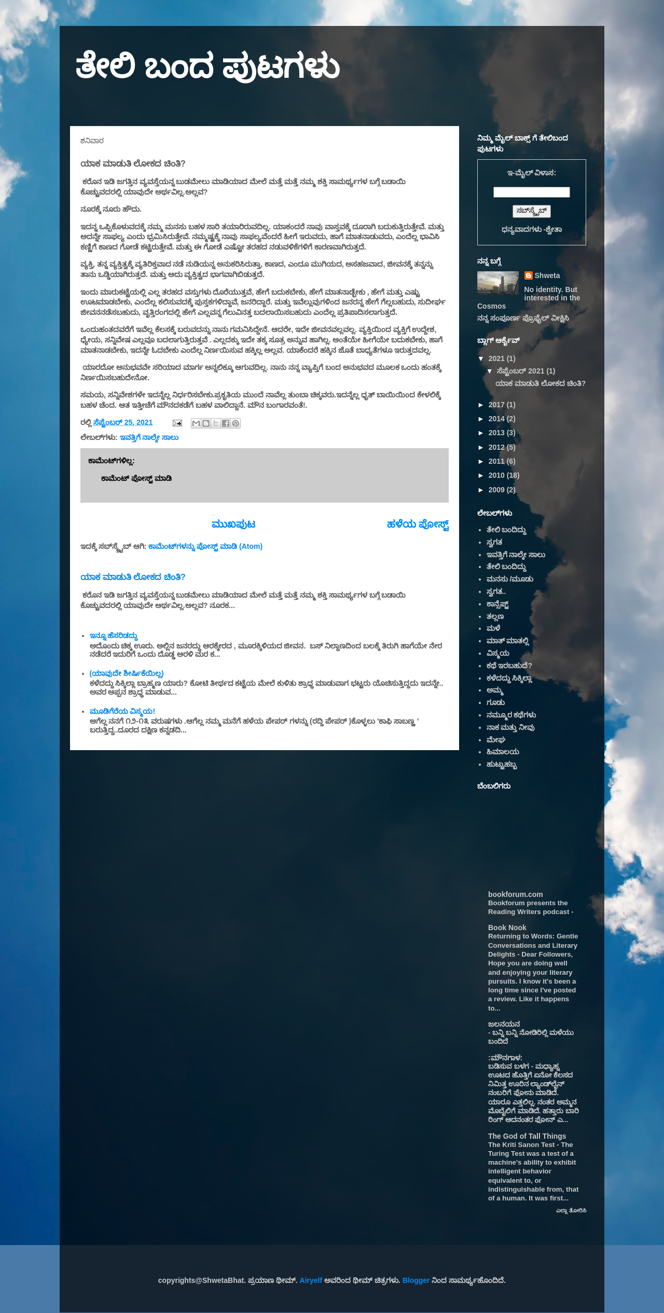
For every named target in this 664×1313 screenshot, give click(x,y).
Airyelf (311, 1280)
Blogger (416, 1280)
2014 (498, 418)
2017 (498, 404)
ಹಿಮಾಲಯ (503, 752)
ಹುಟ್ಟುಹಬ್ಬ (502, 764)
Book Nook (507, 927)
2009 (498, 490)
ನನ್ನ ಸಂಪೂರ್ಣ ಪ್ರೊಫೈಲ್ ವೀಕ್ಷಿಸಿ (523, 318)
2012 (498, 447)
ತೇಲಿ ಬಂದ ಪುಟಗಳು (207, 66)
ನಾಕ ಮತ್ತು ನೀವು (511, 727)
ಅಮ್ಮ (495, 690)
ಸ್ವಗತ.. (496, 591)
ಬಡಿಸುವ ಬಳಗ (509, 1066)
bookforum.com (515, 894)
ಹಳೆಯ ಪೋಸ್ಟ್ (418, 524)
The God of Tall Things (527, 1136)
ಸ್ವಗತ (494, 542)
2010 (498, 475)
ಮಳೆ (493, 628)
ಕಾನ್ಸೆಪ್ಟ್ (497, 604)
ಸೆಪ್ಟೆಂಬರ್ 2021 (521, 371)
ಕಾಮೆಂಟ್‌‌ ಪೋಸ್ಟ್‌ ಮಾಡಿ (136, 478)
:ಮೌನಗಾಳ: (505, 1058)
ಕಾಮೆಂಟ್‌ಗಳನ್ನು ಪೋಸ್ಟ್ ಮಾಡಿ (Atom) (205, 546)
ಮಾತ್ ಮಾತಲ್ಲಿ (508, 641)
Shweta (547, 275)
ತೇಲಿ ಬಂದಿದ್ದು (507, 530)
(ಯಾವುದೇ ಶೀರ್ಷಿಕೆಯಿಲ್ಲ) (127, 673)
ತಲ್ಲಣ (495, 616)
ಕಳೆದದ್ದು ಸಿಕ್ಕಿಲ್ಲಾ (509, 678)
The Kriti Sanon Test (522, 1145)
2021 (498, 358)
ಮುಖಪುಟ (233, 524)
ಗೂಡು (496, 702)
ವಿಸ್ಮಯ (498, 653)
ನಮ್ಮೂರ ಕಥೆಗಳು (511, 715)
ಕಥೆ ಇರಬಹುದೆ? (509, 665)
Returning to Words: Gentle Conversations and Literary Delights (533, 945)
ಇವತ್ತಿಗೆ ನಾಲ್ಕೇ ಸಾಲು (149, 437)
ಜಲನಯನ (504, 1024)
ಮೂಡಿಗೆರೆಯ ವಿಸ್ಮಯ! (123, 711)
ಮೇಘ (496, 740)
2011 (498, 461)
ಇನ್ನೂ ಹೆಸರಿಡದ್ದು (114, 635)
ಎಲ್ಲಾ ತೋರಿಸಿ (571, 1210)
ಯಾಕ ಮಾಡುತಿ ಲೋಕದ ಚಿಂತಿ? (133, 577)
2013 (498, 433)
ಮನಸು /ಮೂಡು (510, 579)
